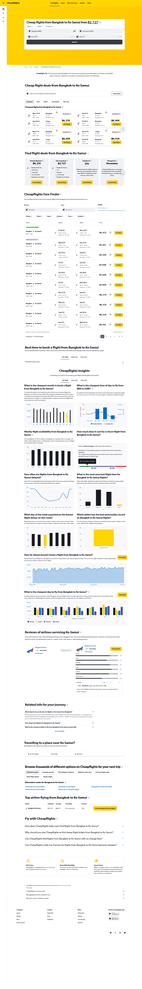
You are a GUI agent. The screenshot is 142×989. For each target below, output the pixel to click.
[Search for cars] (3, 17)
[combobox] (30, 26)
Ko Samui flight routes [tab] (102, 772)
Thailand (36, 67)
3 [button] (110, 336)
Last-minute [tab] (55, 101)
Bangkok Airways (40, 647)
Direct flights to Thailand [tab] (66, 772)
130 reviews (39, 653)
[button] (3, 3)
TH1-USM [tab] (65, 357)
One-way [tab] (66, 101)
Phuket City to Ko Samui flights (35, 789)
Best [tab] (38, 101)
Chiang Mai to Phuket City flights (101, 786)
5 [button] (119, 336)
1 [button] (102, 336)
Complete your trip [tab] (48, 772)
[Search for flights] (3, 9)
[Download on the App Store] (113, 920)
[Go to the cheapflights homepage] (14, 3)
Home (25, 67)
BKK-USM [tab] (84, 357)
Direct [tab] (46, 101)
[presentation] (100, 22)
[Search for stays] (3, 13)
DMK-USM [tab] (74, 357)
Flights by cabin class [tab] (84, 772)
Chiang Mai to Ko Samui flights (35, 786)
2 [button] (106, 336)
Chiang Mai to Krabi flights (66, 786)
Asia (31, 67)
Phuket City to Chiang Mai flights (68, 789)
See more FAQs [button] (59, 731)
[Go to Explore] (3, 21)
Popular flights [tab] (47, 777)
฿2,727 (93, 22)
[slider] (125, 210)
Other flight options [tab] (33, 777)
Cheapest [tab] (30, 101)
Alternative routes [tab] (32, 772)
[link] (36, 182)
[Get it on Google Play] (113, 916)
